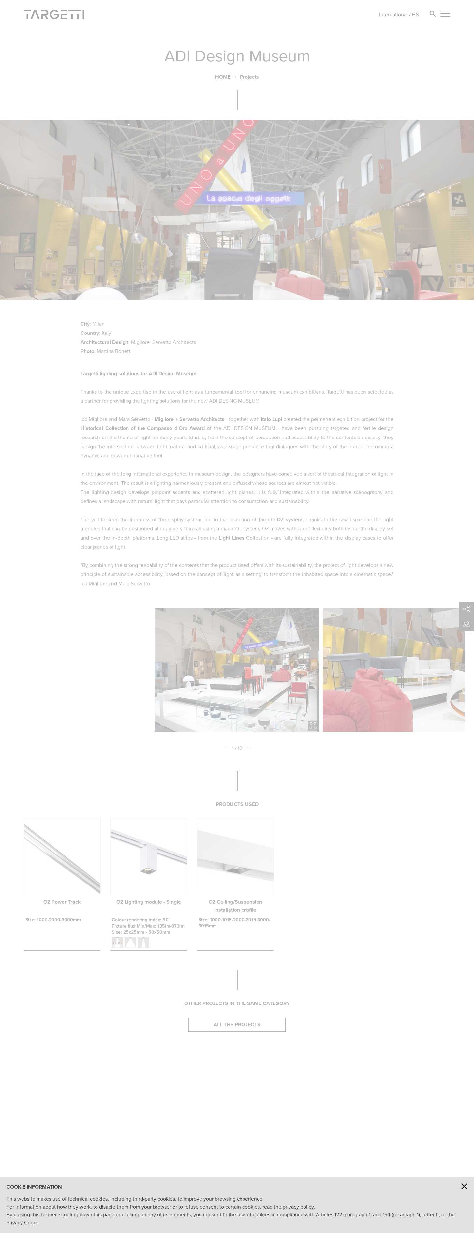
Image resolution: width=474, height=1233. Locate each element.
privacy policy (298, 1207)
